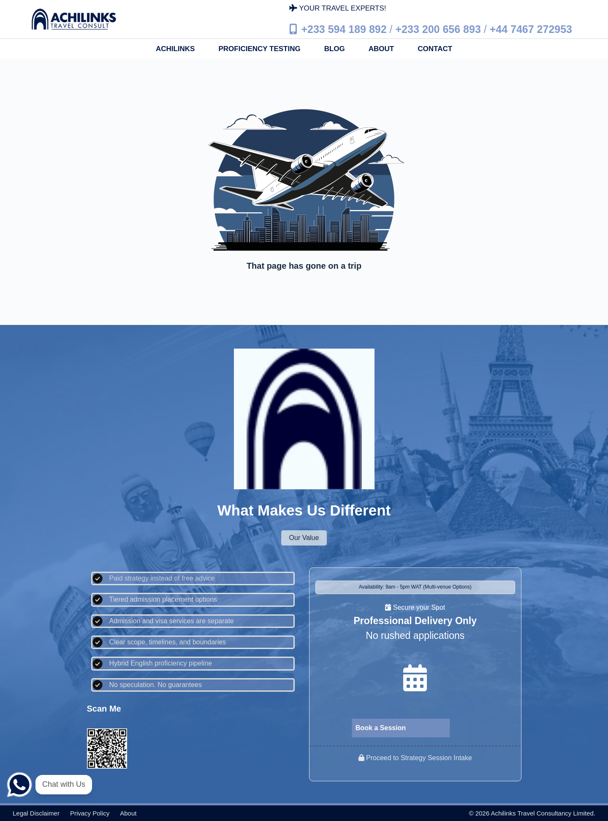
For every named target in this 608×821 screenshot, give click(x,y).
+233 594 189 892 (343, 29)
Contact (435, 49)
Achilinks (175, 49)
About (381, 49)
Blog (334, 49)
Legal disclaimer (36, 813)
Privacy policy (89, 813)
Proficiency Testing (259, 49)
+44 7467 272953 (531, 29)
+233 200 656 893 (438, 29)
